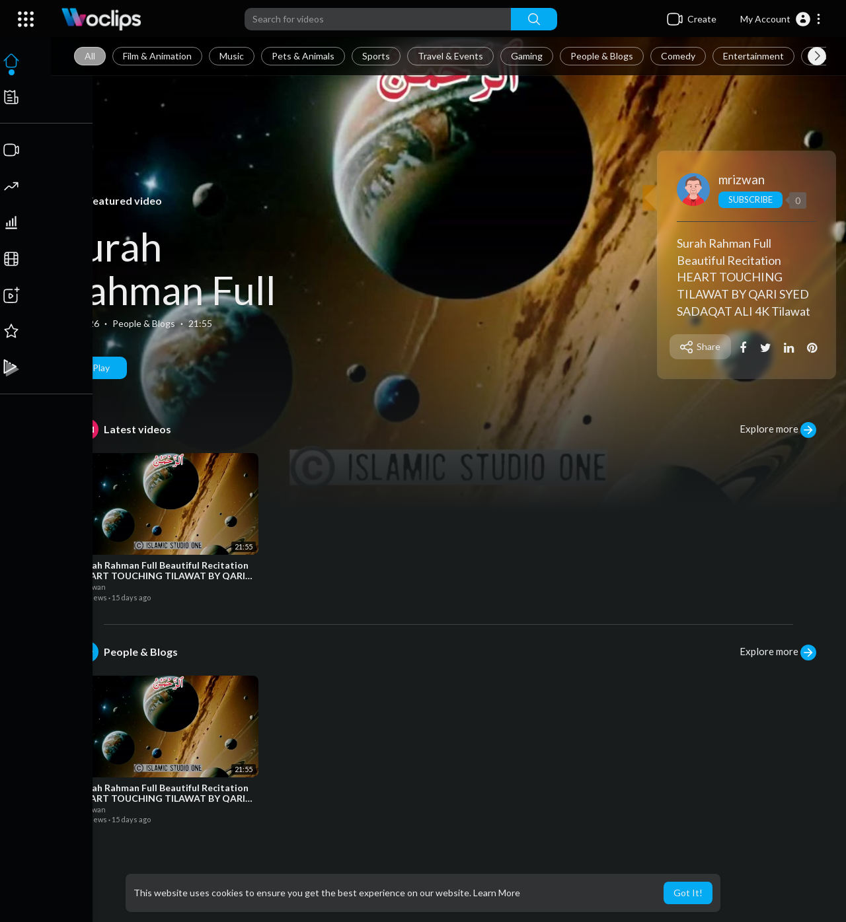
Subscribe (751, 199)
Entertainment (755, 55)
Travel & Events (452, 55)
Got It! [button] (688, 892)
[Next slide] (817, 56)
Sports (378, 55)
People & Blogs (603, 55)
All (92, 55)
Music (233, 55)
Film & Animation (159, 55)
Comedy (680, 55)
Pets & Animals (305, 55)
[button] (781, 19)
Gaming (529, 55)
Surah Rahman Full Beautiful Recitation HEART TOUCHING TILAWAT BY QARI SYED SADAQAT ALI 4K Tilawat (744, 277)
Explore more (778, 430)
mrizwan (742, 179)
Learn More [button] (496, 892)
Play (96, 367)
